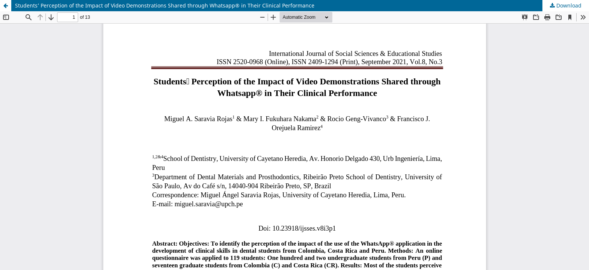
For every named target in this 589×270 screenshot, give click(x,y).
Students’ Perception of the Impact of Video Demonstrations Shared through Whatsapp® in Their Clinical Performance (164, 5)
